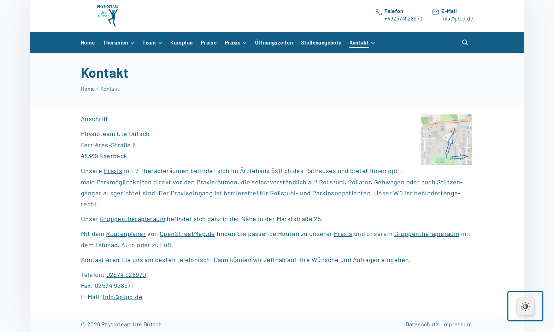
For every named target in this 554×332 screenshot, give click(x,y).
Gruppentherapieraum (132, 219)
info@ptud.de (457, 18)
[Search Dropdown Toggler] (465, 42)
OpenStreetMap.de (187, 233)
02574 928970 (126, 274)
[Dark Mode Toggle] (525, 306)
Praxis (343, 233)
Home (88, 88)
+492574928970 (403, 18)
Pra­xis (113, 170)
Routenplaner (126, 233)
